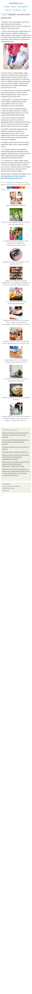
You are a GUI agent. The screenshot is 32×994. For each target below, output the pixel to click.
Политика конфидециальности (9, 488)
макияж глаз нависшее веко (24, 184)
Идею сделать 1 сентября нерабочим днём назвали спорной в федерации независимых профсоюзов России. (15, 464)
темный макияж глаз (10, 182)
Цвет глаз (8, 10)
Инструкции (17, 10)
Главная (6, 6)
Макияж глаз (16, 3)
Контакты (4, 486)
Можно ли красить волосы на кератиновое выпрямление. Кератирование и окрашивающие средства (15, 457)
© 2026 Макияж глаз (6, 483)
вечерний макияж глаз (20, 182)
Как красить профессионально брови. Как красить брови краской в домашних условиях (15, 442)
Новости (13, 6)
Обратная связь (6, 490)
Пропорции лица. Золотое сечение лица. (15, 452)
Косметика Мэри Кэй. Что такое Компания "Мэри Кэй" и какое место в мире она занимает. (15, 435)
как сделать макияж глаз (12, 184)
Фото (24, 10)
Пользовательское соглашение (13, 486)
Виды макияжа (23, 6)
